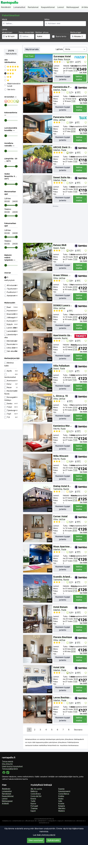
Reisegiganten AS (47, 819)
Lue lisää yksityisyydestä (44, 835)
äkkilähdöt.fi (42, 821)
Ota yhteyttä (7, 764)
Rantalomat (33, 7)
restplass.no (6, 821)
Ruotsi (64, 338)
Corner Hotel (60, 516)
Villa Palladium (61, 365)
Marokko (61, 808)
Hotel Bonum (60, 607)
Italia (60, 801)
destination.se (70, 821)
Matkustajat (75, 32)
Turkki (33, 801)
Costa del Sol (36, 796)
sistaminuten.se (18, 821)
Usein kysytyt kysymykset (12, 766)
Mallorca (34, 791)
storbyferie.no (44, 823)
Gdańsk (56, 90)
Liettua (62, 120)
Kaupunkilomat (48, 7)
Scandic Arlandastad (64, 576)
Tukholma (57, 489)
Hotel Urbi (59, 667)
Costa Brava (36, 794)
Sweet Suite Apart (63, 177)
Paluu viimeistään (26, 32)
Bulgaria (61, 806)
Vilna (55, 120)
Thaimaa (34, 808)
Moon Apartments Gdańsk (67, 546)
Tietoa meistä (7, 761)
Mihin (46, 19)
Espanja (61, 789)
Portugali (34, 806)
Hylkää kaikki (54, 840)
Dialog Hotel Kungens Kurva (68, 486)
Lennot (60, 7)
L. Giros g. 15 (60, 396)
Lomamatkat (19, 7)
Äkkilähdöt (6, 7)
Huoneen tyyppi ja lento (62, 78)
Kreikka (61, 796)
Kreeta (33, 799)
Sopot (56, 248)
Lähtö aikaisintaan (7, 31)
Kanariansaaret (64, 791)
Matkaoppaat (72, 7)
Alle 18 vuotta (36, 789)
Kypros (67, 59)
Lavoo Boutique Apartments (68, 697)
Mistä (4, 19)
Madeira (61, 811)
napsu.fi (60, 821)
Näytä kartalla (32, 49)
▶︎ (50, 68)
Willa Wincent (60, 456)
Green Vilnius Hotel (64, 275)
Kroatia (61, 803)
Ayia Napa (58, 59)
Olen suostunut (36, 840)
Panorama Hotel (62, 117)
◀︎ (26, 68)
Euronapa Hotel (62, 56)
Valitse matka (80, 78)
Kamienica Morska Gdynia (67, 425)
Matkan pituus (41, 32)
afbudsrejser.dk (31, 821)
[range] (5, 105)
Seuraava (78, 730)
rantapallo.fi (52, 821)
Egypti (33, 811)
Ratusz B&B (59, 245)
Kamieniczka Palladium (66, 87)
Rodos (60, 799)
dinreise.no (80, 821)
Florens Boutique (62, 637)
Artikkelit (5, 803)
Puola (63, 90)
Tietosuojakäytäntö (10, 769)
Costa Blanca (63, 794)
